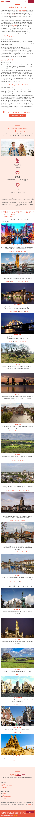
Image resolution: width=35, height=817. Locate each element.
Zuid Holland (17, 304)
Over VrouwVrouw (6, 796)
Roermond (18, 460)
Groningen (17, 424)
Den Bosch (26, 490)
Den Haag (9, 311)
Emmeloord (22, 401)
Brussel (17, 639)
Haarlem (18, 251)
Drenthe (17, 364)
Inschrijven (24, 1)
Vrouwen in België (8, 216)
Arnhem (16, 341)
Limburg (17, 454)
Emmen (16, 371)
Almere (11, 401)
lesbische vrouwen (21, 10)
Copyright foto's (6, 798)
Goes (11, 581)
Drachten (9, 552)
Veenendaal (20, 281)
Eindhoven (12, 490)
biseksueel (14, 25)
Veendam (17, 430)
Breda (7, 490)
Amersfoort (14, 281)
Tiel (20, 341)
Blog (3, 784)
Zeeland (17, 575)
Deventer (17, 520)
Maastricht (12, 460)
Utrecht (17, 275)
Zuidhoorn (23, 430)
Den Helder (23, 251)
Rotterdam (15, 311)
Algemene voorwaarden (8, 795)
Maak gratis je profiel (17, 115)
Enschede (22, 520)
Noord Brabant (17, 484)
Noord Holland (17, 245)
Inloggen (31, 1)
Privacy (4, 793)
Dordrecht (21, 311)
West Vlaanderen (17, 756)
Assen (11, 371)
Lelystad (16, 401)
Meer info (15, 815)
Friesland (17, 544)
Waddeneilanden (24, 552)
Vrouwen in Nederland (9, 214)
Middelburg (16, 581)
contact (29, 804)
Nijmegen (10, 341)
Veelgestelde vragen (7, 785)
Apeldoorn (24, 341)
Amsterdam (11, 251)
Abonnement (5, 788)
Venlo (23, 460)
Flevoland (17, 394)
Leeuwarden (16, 552)
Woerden (26, 281)
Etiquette (4, 787)
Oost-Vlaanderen (17, 697)
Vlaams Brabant (17, 727)
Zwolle (11, 520)
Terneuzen (22, 581)
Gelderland (17, 334)
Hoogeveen (22, 371)
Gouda (26, 311)
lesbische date (12, 14)
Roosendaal (19, 490)
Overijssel (17, 514)
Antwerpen (17, 609)
